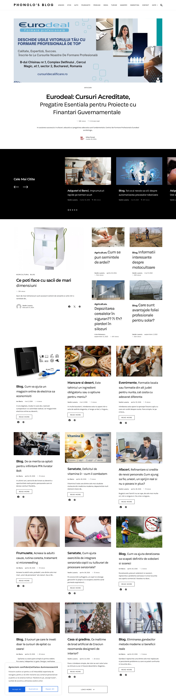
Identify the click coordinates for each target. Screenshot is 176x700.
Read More (24, 390)
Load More (86, 663)
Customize (16, 689)
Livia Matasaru (99, 303)
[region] (33, 680)
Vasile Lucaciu (73, 200)
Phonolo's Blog (34, 5)
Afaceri (88, 88)
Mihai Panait (90, 137)
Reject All (34, 689)
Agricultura (22, 274)
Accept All (50, 689)
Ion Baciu (19, 375)
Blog (32, 274)
